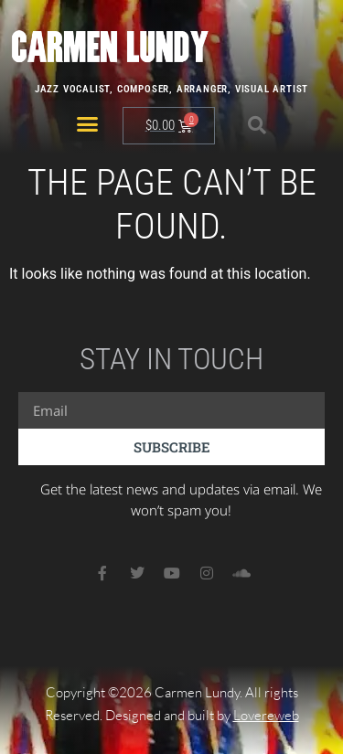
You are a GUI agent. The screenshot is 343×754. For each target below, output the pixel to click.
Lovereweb (266, 715)
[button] (87, 124)
